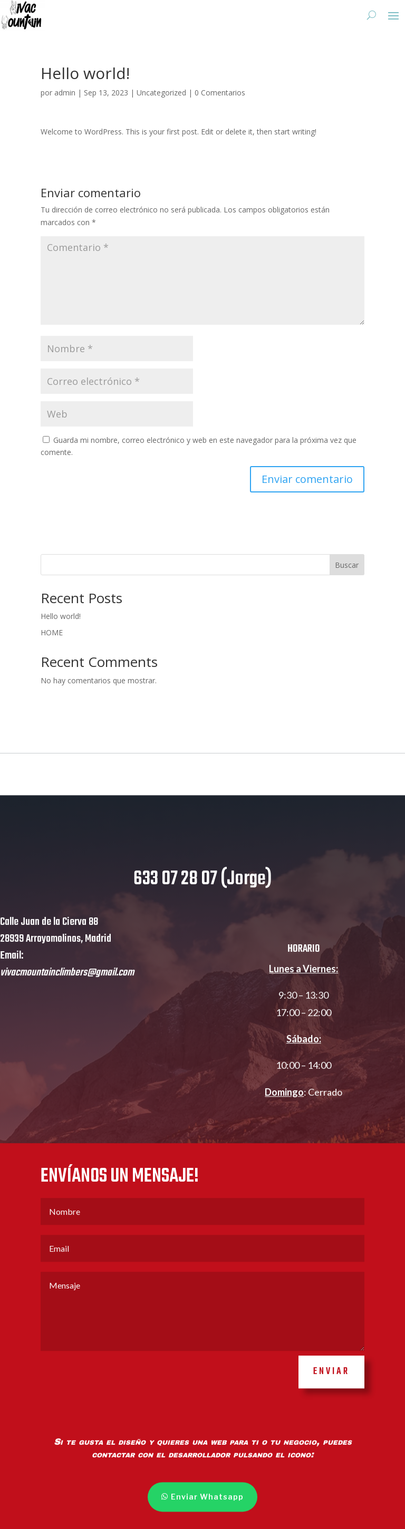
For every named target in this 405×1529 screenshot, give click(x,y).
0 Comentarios (220, 93)
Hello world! (61, 616)
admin (64, 93)
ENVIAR (331, 1394)
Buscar (347, 565)
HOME (52, 632)
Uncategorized (161, 93)
